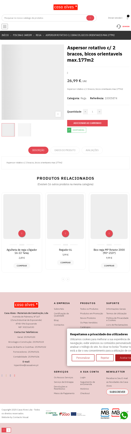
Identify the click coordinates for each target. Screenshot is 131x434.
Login (83, 377)
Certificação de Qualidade (61, 314)
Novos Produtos (88, 318)
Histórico (84, 388)
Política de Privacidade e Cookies (117, 319)
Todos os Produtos (89, 308)
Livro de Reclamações (117, 324)
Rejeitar (105, 357)
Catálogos (85, 327)
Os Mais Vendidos (89, 322)
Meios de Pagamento (64, 393)
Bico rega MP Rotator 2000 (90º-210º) (109, 251)
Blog (56, 320)
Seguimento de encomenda (87, 383)
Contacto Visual (20, 417)
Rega (83, 98)
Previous (63, 279)
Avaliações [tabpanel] (92, 150)
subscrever (117, 391)
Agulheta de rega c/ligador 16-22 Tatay (22, 251)
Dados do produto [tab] (65, 150)
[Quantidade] (92, 111)
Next (68, 279)
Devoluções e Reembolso (60, 387)
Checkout (85, 393)
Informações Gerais (116, 308)
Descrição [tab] (38, 150)
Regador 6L (65, 249)
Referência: (97, 98)
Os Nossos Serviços (63, 377)
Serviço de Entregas (64, 382)
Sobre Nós (59, 308)
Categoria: (73, 98)
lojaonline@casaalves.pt (26, 365)
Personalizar (83, 357)
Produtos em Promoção (91, 313)
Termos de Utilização (116, 313)
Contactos (59, 324)
